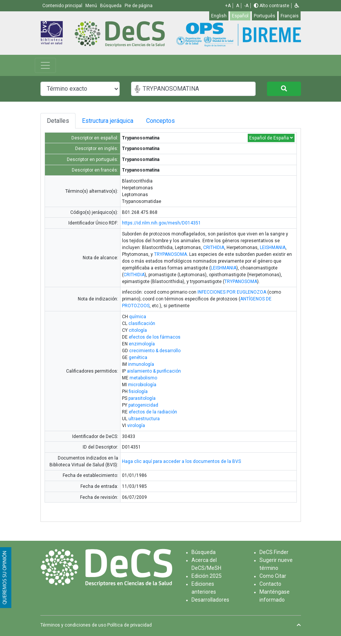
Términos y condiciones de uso (73, 625)
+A (228, 5)
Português (264, 16)
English (219, 16)
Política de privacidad (129, 625)
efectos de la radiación (153, 412)
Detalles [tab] (58, 120)
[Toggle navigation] (45, 65)
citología (138, 330)
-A (246, 5)
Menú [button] (91, 5)
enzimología (142, 344)
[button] (297, 5)
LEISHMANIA (272, 247)
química (137, 316)
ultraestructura (144, 418)
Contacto (270, 584)
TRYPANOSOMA (170, 254)
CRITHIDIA (213, 247)
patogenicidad (143, 405)
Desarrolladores (210, 600)
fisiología (138, 391)
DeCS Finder (274, 552)
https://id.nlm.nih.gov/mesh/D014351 (161, 223)
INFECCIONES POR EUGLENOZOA (232, 292)
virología (136, 425)
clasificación (141, 323)
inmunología (141, 364)
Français (290, 16)
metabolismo (143, 378)
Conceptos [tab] (166, 120)
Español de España (271, 138)
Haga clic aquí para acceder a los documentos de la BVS (181, 461)
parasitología (142, 398)
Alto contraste (271, 5)
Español (240, 16)
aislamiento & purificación (154, 371)
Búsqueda (203, 552)
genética (138, 357)
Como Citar (272, 576)
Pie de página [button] (139, 5)
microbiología (142, 384)
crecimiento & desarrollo (155, 350)
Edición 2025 (206, 576)
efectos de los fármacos (155, 337)
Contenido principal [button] (62, 5)
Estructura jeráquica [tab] (108, 120)
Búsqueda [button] (111, 5)
